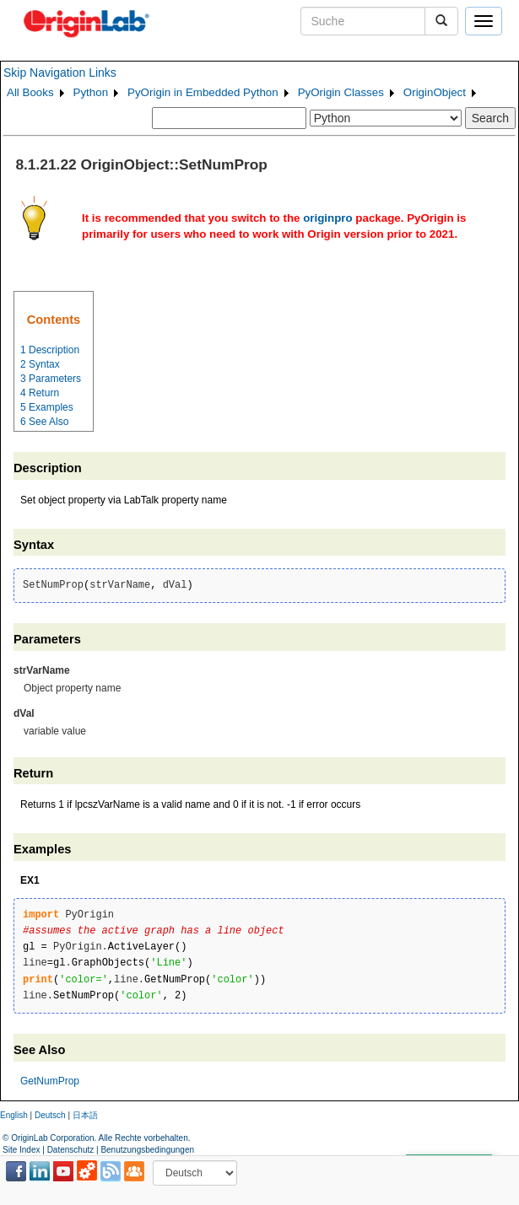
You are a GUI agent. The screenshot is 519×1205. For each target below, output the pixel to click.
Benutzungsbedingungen (147, 1149)
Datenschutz (71, 1149)
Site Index (21, 1149)
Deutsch (50, 1115)
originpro (328, 218)
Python (91, 92)
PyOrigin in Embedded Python (202, 92)
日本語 (85, 1115)
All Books (30, 92)
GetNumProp (49, 1081)
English (14, 1115)
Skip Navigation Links (59, 72)
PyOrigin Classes (341, 92)
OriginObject (434, 92)
